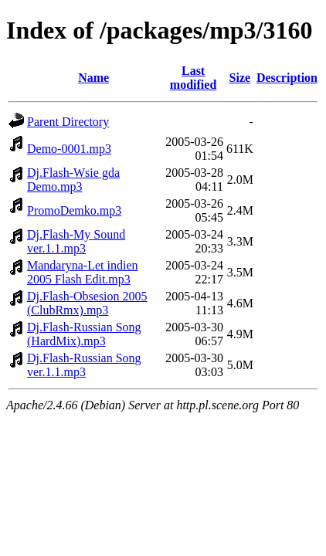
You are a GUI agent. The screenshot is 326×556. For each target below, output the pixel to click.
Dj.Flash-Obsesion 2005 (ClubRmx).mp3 (87, 303)
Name (93, 77)
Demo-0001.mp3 (69, 148)
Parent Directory (68, 121)
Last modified (193, 77)
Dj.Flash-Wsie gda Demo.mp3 (73, 179)
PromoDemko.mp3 (74, 210)
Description (287, 77)
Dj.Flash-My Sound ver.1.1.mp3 (76, 241)
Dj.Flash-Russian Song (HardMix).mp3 (84, 334)
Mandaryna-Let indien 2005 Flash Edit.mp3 (82, 272)
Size (240, 77)
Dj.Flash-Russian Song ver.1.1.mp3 (84, 364)
